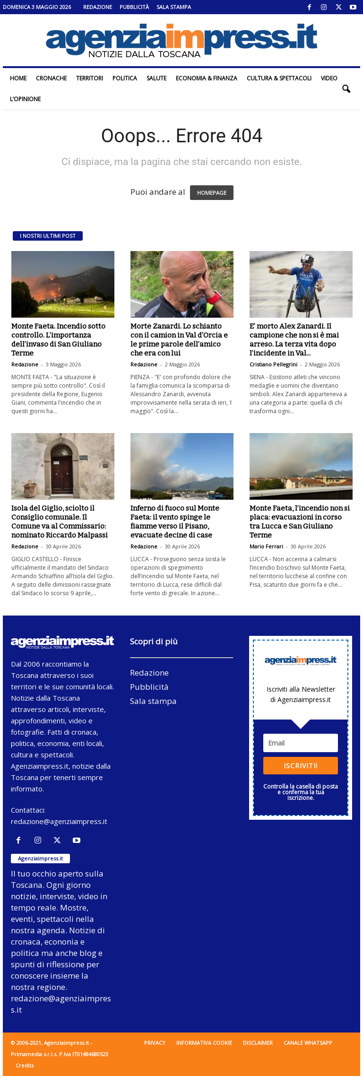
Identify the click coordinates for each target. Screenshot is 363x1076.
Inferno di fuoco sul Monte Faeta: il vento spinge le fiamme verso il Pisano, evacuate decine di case (174, 521)
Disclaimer (258, 1042)
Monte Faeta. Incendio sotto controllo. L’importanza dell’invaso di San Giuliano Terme (58, 339)
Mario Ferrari (266, 546)
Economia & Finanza (206, 78)
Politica (124, 78)
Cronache (51, 78)
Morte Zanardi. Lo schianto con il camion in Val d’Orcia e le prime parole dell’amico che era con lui (179, 339)
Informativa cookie (204, 1042)
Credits (25, 1065)
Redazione (97, 6)
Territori (89, 78)
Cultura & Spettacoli (279, 78)
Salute (156, 78)
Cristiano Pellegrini (273, 364)
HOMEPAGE (211, 192)
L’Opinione (25, 99)
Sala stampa (173, 6)
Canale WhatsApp (308, 1042)
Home (18, 78)
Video (329, 78)
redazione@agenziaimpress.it (59, 821)
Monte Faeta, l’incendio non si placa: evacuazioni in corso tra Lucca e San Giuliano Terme (300, 521)
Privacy (154, 1042)
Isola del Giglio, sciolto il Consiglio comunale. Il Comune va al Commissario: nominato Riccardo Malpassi (59, 521)
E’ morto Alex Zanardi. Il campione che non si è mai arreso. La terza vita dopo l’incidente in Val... (294, 339)
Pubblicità (134, 6)
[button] (346, 88)
